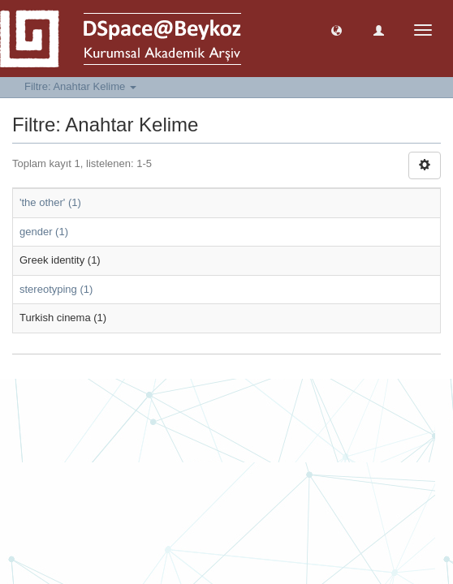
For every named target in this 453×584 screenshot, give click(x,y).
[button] (336, 29)
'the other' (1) (50, 202)
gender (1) (43, 231)
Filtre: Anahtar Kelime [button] (80, 86)
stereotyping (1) (56, 289)
